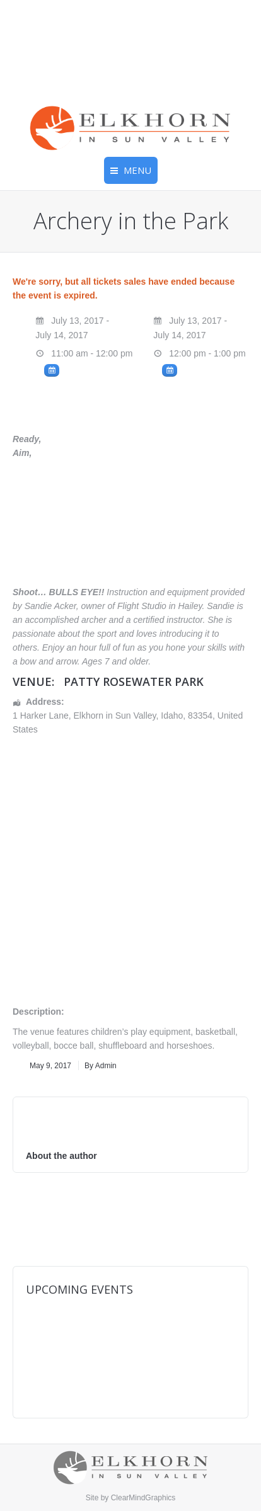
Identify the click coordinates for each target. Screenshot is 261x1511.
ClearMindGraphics (143, 1497)
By (100, 1065)
